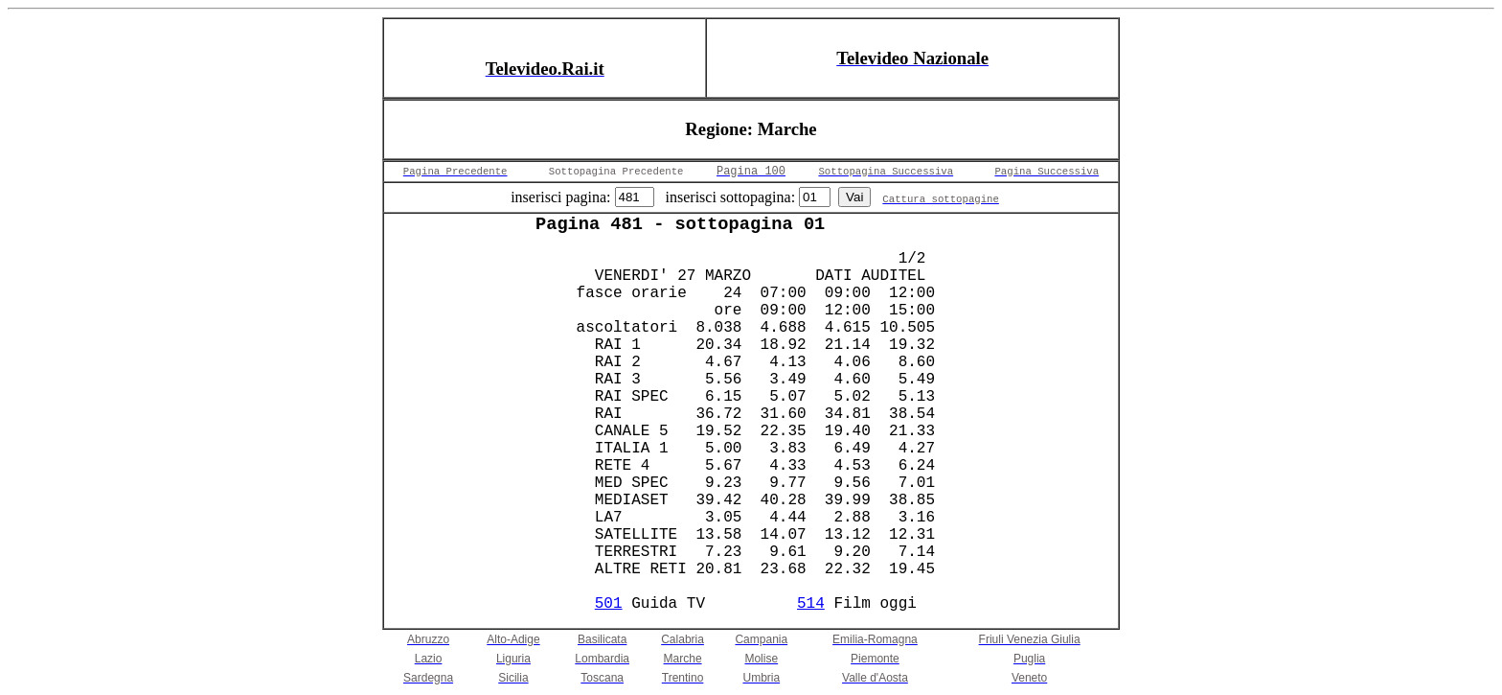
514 (811, 604)
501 (609, 604)
